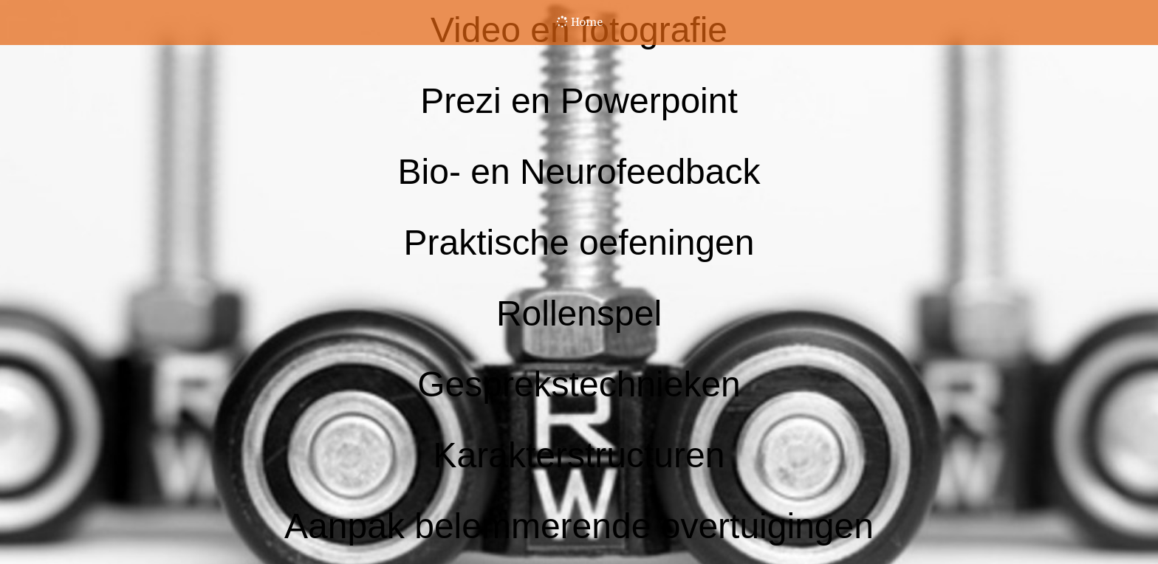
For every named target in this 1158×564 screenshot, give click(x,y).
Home (579, 22)
